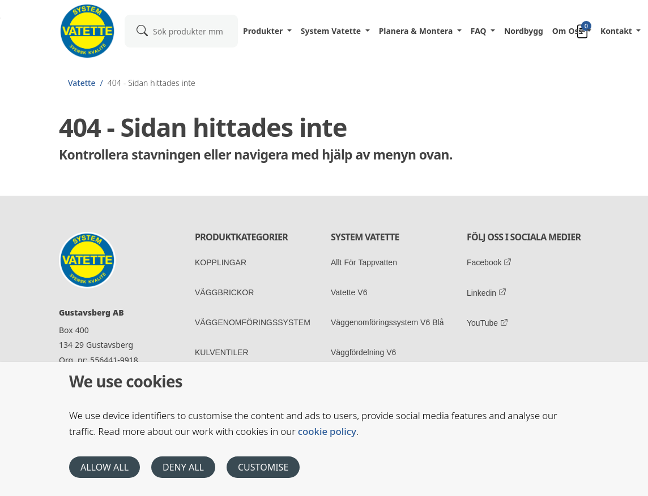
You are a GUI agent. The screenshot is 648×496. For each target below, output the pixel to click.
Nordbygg (523, 30)
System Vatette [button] (332, 30)
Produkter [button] (264, 30)
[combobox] (181, 31)
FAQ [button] (480, 30)
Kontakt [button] (617, 30)
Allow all (104, 467)
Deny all (183, 467)
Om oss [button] (568, 30)
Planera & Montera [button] (417, 30)
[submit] (142, 30)
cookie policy (327, 431)
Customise (263, 467)
